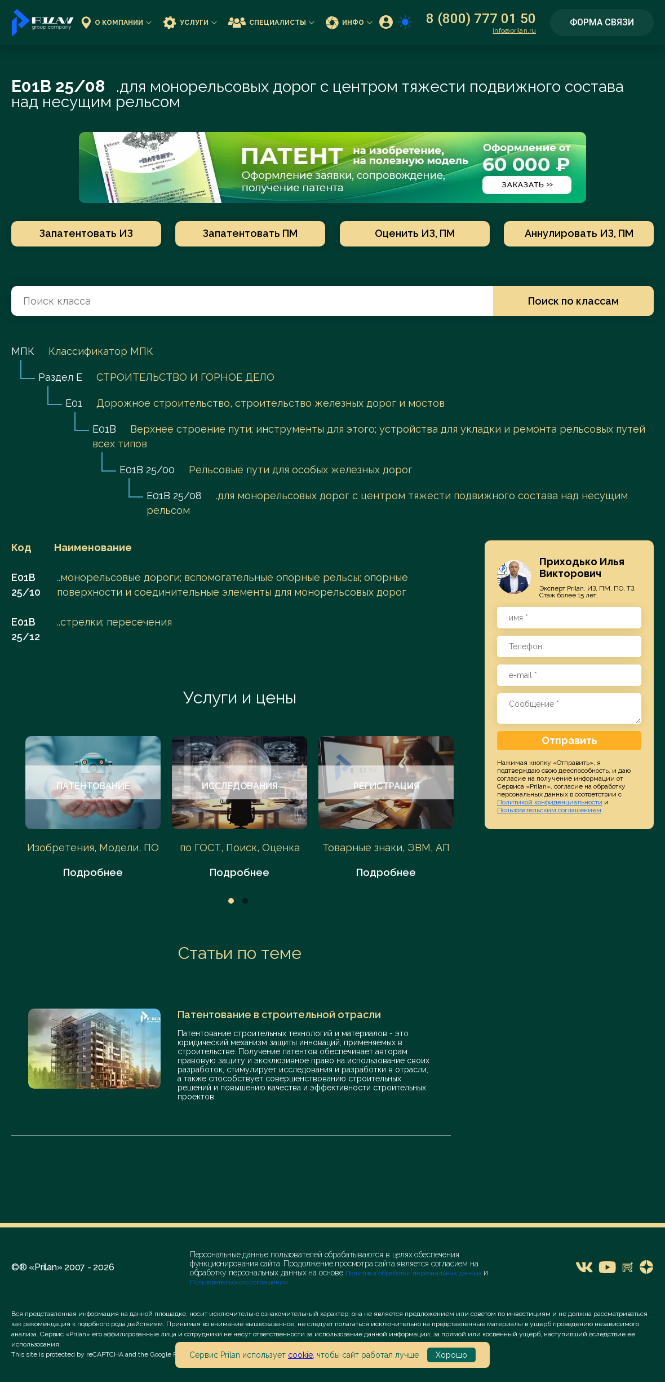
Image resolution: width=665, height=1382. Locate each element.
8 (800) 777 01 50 (481, 19)
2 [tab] (245, 901)
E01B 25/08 (174, 495)
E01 (73, 403)
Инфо (349, 22)
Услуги (190, 22)
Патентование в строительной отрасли (279, 1014)
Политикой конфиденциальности (549, 802)
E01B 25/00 (147, 470)
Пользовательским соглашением (549, 810)
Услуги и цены (239, 697)
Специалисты (271, 22)
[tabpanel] (93, 808)
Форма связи (602, 22)
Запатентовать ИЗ (86, 233)
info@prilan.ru (514, 30)
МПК (22, 351)
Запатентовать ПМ (250, 233)
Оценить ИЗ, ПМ (415, 233)
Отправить (569, 740)
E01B (104, 429)
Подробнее (93, 872)
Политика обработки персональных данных (414, 1273)
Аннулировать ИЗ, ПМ (579, 233)
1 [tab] (231, 901)
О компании (116, 22)
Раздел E (60, 377)
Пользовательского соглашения (239, 1282)
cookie (300, 1354)
